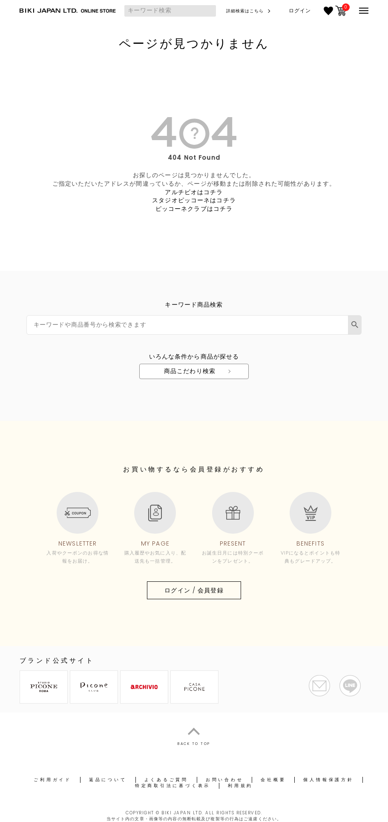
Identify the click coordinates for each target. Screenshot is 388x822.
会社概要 (273, 779)
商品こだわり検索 (190, 371)
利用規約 (240, 785)
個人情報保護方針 (328, 779)
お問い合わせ (225, 779)
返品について (108, 779)
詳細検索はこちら (245, 11)
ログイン (300, 10)
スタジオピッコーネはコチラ (194, 200)
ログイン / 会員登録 (193, 590)
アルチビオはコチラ (194, 192)
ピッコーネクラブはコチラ (194, 208)
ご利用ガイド (53, 779)
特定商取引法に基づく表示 (172, 785)
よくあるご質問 (166, 779)
